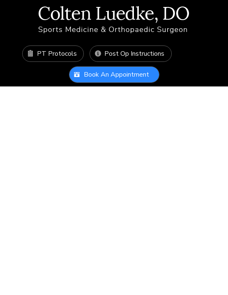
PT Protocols (57, 53)
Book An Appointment (116, 74)
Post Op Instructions (134, 53)
